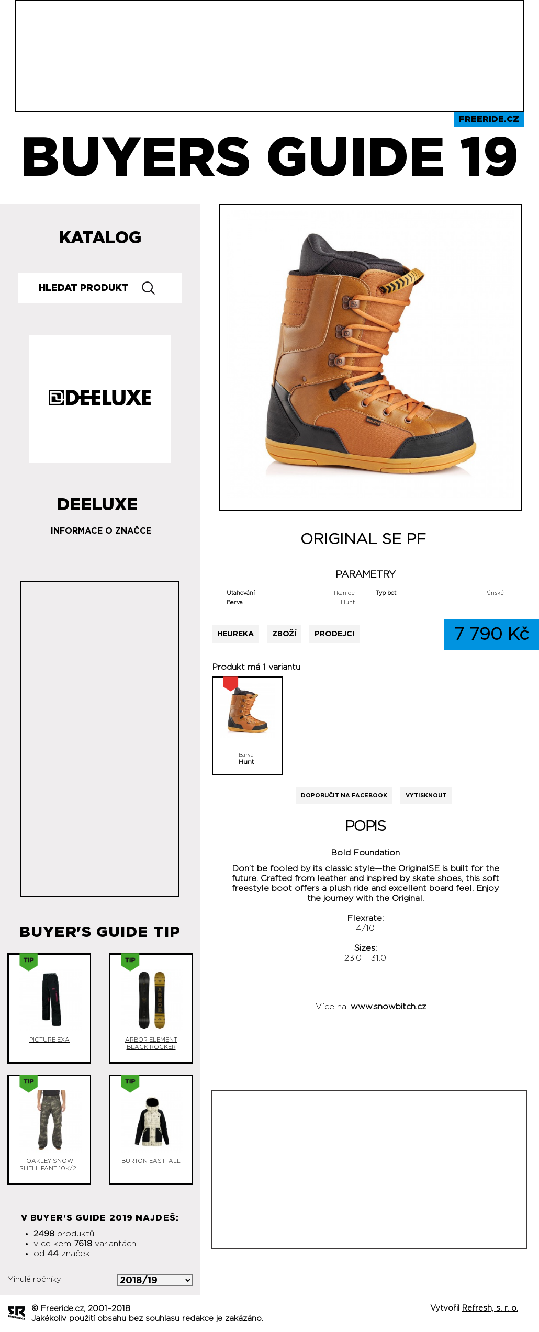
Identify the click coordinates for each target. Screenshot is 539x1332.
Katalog (100, 238)
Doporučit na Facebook (344, 795)
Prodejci (334, 634)
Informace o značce (101, 531)
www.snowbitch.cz (388, 1006)
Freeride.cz (489, 119)
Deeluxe (97, 500)
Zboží (284, 634)
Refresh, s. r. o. (490, 1308)
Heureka (235, 634)
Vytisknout (426, 795)
